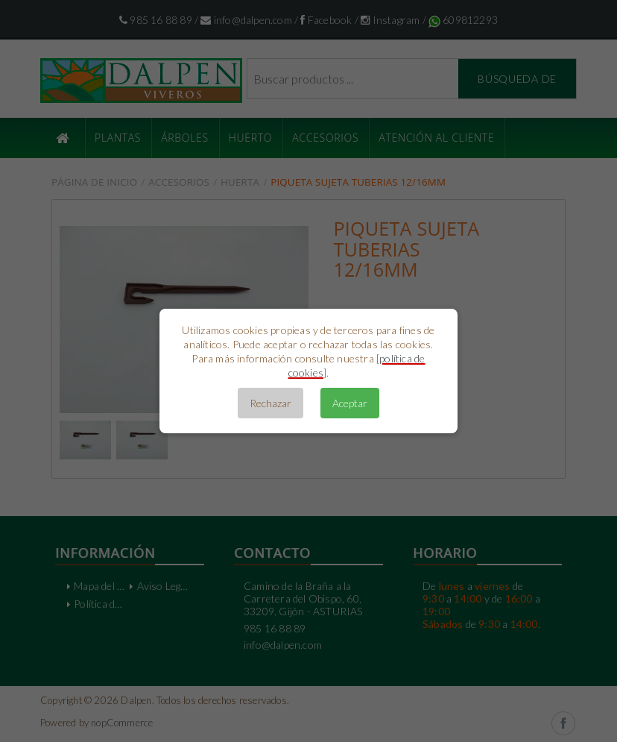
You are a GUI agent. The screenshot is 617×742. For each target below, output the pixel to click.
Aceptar (349, 403)
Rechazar (270, 403)
